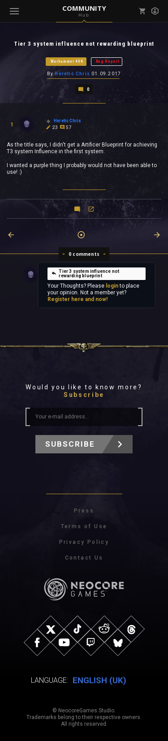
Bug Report (108, 61)
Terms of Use (84, 526)
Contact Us (84, 558)
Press (84, 511)
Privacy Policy (84, 542)
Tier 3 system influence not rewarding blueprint (85, 273)
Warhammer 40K (67, 61)
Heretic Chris (72, 73)
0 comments (84, 254)
